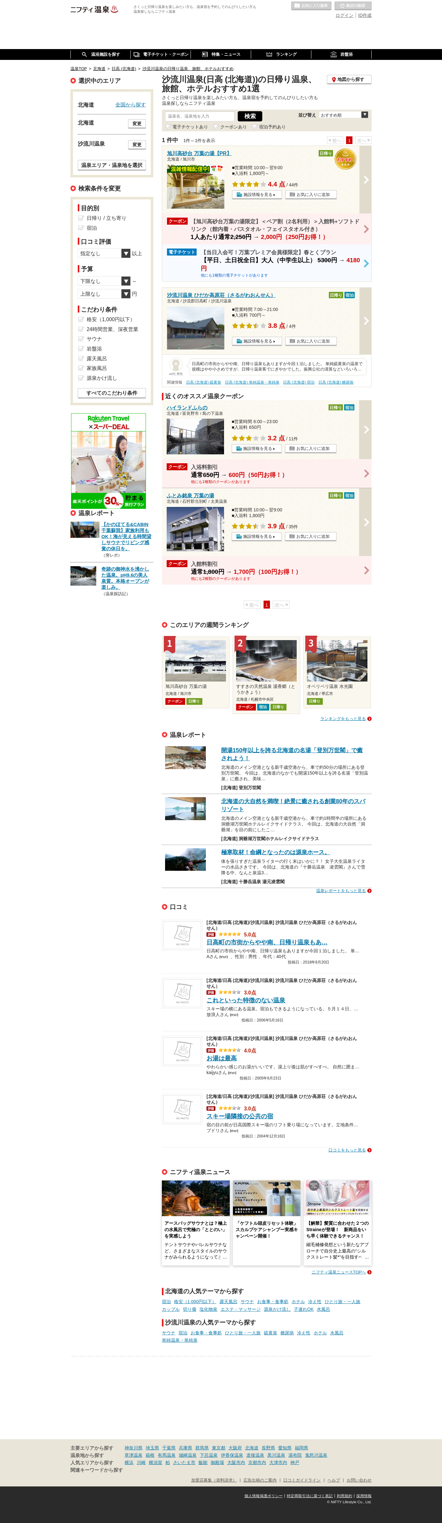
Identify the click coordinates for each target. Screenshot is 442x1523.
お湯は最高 (222, 1058)
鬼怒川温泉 (316, 1455)
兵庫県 (185, 1447)
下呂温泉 (209, 1455)
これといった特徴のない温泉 (246, 1000)
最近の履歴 (353, 6)
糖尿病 (287, 1332)
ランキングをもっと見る (343, 718)
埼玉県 (152, 1447)
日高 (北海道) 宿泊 (299, 382)
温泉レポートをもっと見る (341, 890)
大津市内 (278, 1462)
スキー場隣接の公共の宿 (240, 1116)
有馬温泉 (167, 1455)
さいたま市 (184, 1462)
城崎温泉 (188, 1455)
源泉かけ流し (277, 1309)
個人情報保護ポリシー (263, 1496)
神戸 (294, 1462)
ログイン (344, 15)
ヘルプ (334, 1480)
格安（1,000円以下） (195, 1301)
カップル (171, 1309)
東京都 (218, 1447)
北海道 (251, 1447)
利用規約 (344, 1496)
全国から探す (130, 104)
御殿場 (217, 1462)
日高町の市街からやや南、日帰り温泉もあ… (267, 942)
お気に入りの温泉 (311, 6)
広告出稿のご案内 (260, 1480)
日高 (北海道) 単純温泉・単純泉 (252, 382)
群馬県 (202, 1447)
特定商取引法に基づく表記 (310, 1496)
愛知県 (285, 1447)
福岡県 (301, 1447)
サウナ (247, 1301)
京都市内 (257, 1462)
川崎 (141, 1462)
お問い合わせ (359, 1480)
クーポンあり (233, 126)
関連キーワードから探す (96, 1470)
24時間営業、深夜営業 (112, 329)
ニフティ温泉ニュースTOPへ (339, 1272)
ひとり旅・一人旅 (342, 1301)
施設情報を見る (257, 194)
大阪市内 (236, 1462)
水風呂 (323, 1309)
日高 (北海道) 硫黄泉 (203, 382)
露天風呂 (228, 1301)
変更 (137, 123)
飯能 (203, 1462)
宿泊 (166, 1301)
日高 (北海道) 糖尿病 (336, 382)
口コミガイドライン (302, 1480)
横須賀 (155, 1462)
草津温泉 (133, 1455)
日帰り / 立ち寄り (107, 218)
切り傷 (189, 1309)
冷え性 (315, 1301)
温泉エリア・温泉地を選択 (111, 165)
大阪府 (235, 1447)
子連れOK (304, 1309)
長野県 (268, 1447)
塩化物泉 (208, 1309)
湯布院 (295, 1455)
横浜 (129, 1462)
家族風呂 (97, 368)
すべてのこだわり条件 (111, 393)
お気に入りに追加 (313, 194)
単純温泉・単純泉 (180, 1340)
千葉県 (169, 1447)
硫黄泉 (270, 1332)
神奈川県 (133, 1447)
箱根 (150, 1455)
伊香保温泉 (232, 1455)
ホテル (298, 1301)
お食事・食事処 (272, 1301)
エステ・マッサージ (241, 1309)
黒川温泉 (276, 1455)
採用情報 (364, 1496)
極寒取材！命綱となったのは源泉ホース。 (275, 852)
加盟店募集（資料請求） (214, 1480)
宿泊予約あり (272, 126)
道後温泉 (255, 1455)
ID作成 (365, 15)
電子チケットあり (190, 126)
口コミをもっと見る (347, 1150)
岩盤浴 (94, 348)
